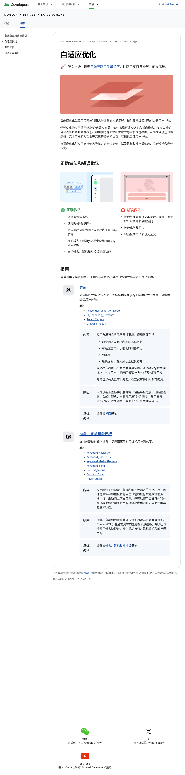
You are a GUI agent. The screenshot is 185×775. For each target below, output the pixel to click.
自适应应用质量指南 (105, 67)
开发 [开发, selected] (91, 4)
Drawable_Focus (96, 323)
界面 (83, 287)
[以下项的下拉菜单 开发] (99, 4)
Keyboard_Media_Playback (102, 461)
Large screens (52, 14)
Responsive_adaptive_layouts (103, 310)
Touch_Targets (95, 319)
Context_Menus (96, 470)
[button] (23, 41)
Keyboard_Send (96, 465)
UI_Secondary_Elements (100, 315)
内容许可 (88, 572)
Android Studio (168, 4)
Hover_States (94, 478)
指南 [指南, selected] (22, 23)
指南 (135, 41)
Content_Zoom (95, 474)
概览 (7, 23)
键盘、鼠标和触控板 (95, 434)
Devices (29, 14)
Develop (10, 14)
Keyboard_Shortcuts (99, 457)
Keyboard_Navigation (99, 452)
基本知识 (43, 4)
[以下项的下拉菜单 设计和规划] (80, 4)
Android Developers (70, 41)
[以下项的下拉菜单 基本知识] (53, 4)
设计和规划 (68, 4)
